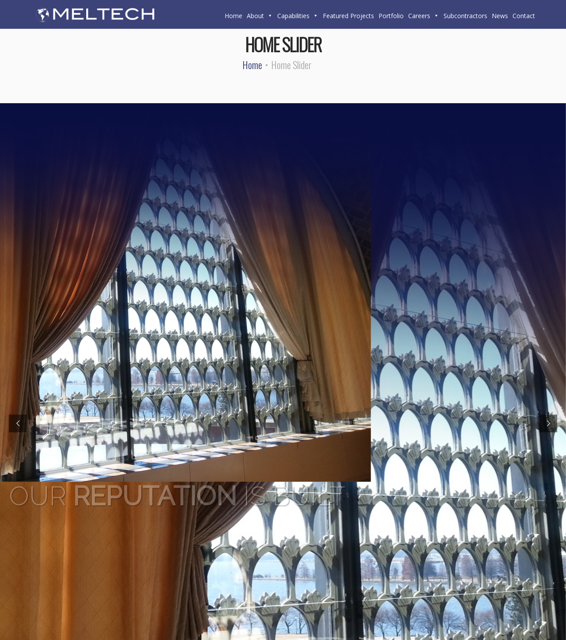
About (260, 16)
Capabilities (297, 16)
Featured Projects (348, 16)
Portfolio (391, 16)
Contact (523, 16)
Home (233, 16)
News (500, 16)
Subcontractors (465, 16)
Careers (423, 16)
